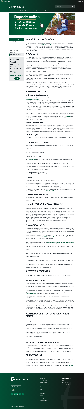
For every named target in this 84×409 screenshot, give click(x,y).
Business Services (13, 5)
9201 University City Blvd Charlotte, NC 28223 (16, 385)
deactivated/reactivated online (32, 99)
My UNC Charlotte (43, 385)
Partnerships (42, 393)
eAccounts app (32, 159)
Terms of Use (42, 398)
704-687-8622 (14, 390)
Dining (16, 10)
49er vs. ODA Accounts (14, 43)
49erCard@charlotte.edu (31, 293)
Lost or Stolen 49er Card (14, 50)
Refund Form (12, 52)
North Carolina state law (50, 190)
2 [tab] (43, 34)
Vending (51, 10)
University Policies (43, 400)
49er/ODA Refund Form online (48, 236)
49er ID (21, 10)
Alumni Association (43, 380)
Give (40, 391)
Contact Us (42, 396)
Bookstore (27, 10)
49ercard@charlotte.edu (15, 72)
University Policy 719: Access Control (45, 44)
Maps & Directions (43, 382)
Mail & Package (35, 10)
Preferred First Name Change (15, 48)
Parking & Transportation (45, 383)
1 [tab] (41, 34)
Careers (41, 394)
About (10, 10)
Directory (41, 387)
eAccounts (68, 116)
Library (41, 389)
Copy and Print (44, 10)
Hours (17, 78)
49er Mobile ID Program (14, 41)
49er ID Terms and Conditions (15, 54)
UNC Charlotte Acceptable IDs (16, 75)
